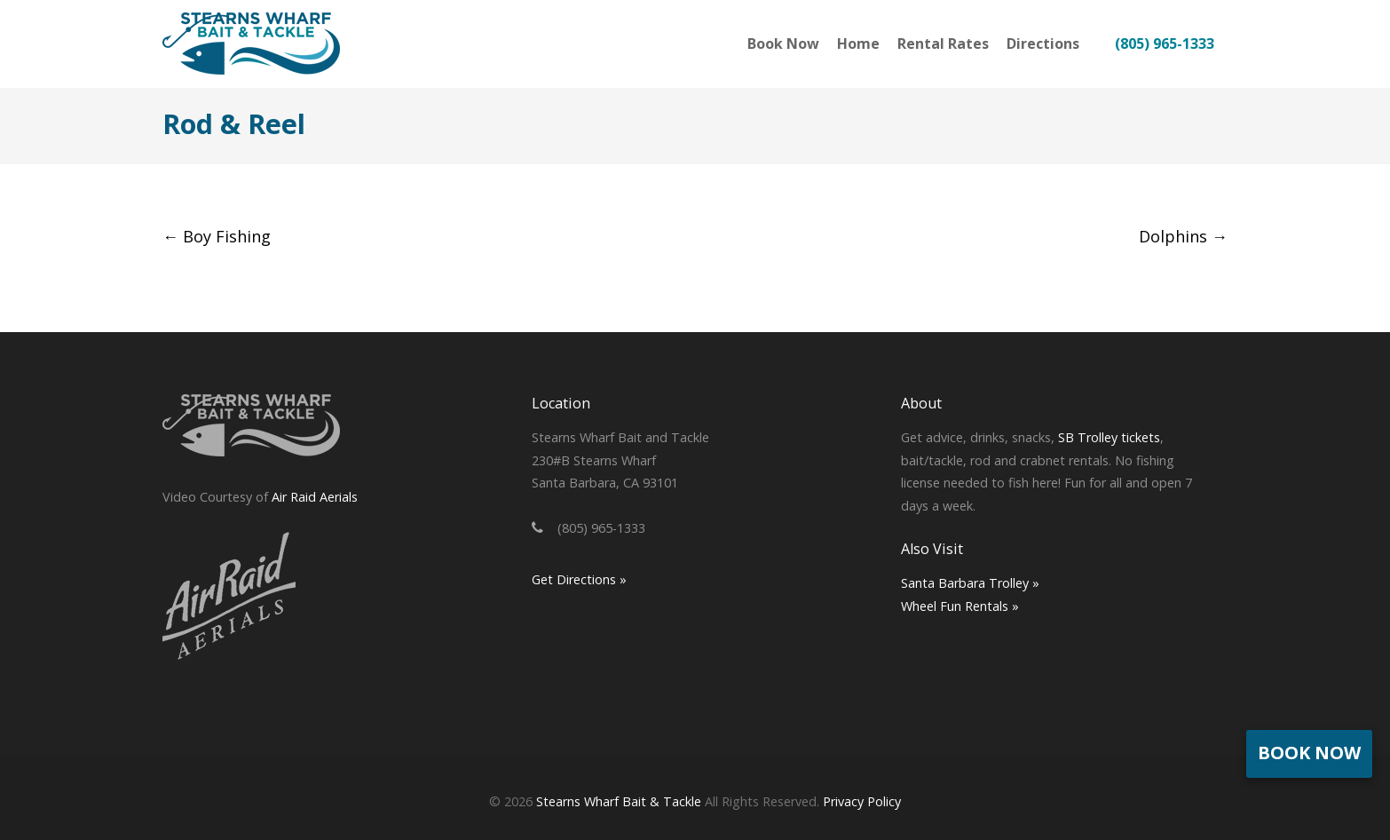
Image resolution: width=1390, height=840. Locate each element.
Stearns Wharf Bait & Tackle (618, 801)
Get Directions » (579, 579)
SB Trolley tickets (1109, 437)
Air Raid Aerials (315, 496)
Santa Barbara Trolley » (970, 583)
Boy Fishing (216, 236)
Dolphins (1183, 236)
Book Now (1309, 753)
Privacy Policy (862, 801)
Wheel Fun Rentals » (960, 606)
